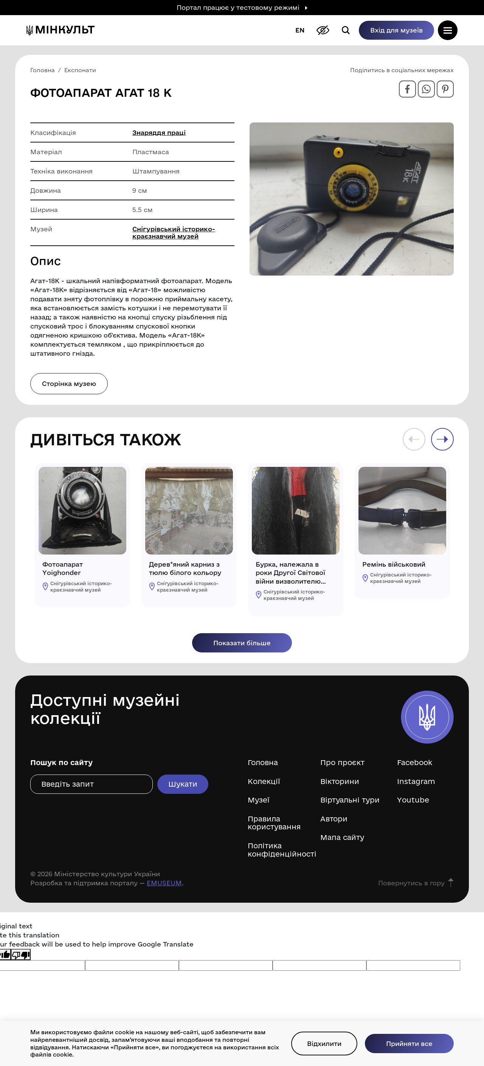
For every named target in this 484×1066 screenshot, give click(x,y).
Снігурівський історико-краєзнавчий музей (173, 232)
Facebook (414, 763)
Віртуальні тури (350, 800)
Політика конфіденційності (278, 850)
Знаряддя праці (159, 132)
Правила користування (274, 823)
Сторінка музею (69, 383)
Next (442, 439)
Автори (333, 819)
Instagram (416, 782)
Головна (263, 763)
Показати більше (242, 642)
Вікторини (339, 782)
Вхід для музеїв (396, 30)
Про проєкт (342, 763)
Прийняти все (409, 1043)
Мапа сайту (342, 837)
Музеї (259, 800)
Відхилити (324, 1043)
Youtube (413, 800)
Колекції (264, 782)
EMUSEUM (164, 882)
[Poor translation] (21, 954)
